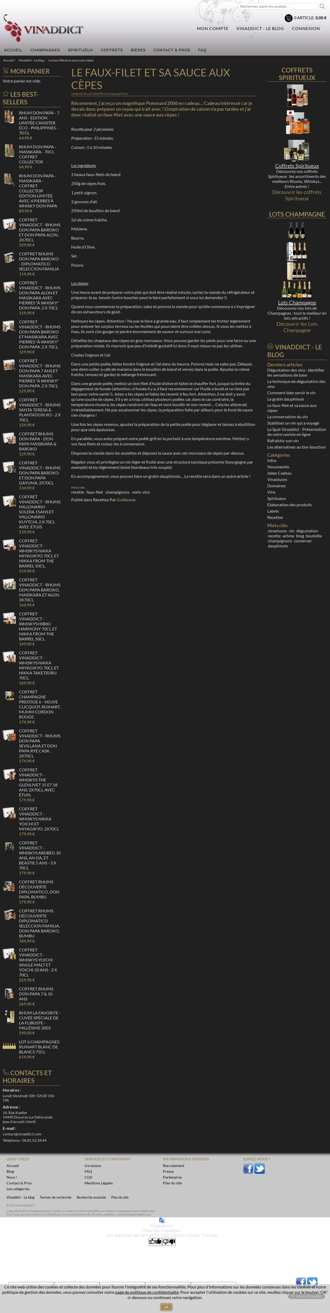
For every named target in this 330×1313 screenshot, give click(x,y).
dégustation (307, 530)
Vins (271, 491)
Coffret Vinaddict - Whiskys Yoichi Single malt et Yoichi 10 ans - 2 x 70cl (38, 962)
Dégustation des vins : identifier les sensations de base (295, 372)
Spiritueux (276, 498)
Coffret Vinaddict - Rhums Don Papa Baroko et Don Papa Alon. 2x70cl (39, 229)
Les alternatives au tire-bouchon (296, 446)
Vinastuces (277, 479)
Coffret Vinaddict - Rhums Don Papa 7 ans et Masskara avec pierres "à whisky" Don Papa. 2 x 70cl (39, 373)
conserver (303, 540)
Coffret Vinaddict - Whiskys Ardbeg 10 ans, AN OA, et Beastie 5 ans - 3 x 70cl (40, 855)
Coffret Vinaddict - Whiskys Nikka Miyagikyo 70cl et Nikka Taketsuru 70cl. (39, 665)
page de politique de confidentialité (147, 1292)
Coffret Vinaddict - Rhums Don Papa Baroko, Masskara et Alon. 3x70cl (39, 589)
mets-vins (141, 491)
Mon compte (213, 28)
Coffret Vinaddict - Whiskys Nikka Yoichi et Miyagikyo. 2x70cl (39, 818)
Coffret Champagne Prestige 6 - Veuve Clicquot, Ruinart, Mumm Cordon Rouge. (39, 704)
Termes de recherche (55, 1197)
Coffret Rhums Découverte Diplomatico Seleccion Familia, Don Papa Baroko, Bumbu (39, 923)
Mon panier (289, 19)
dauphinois (278, 545)
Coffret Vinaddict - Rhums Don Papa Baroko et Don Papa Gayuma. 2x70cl (39, 472)
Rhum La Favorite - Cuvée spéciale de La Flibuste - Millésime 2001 (40, 1020)
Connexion (306, 28)
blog (300, 535)
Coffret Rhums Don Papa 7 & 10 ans (36, 993)
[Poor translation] (169, 1242)
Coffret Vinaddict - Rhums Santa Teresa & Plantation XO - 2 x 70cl (40, 409)
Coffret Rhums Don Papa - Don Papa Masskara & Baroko (37, 441)
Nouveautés (278, 466)
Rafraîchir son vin (283, 440)
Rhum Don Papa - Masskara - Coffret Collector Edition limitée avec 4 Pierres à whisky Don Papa (38, 190)
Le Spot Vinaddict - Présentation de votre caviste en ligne (296, 432)
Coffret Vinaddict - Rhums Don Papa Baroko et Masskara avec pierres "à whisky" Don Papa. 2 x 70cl (39, 334)
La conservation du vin (287, 416)
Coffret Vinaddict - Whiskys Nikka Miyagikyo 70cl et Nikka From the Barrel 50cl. (39, 553)
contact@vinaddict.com (22, 1134)
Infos (271, 460)
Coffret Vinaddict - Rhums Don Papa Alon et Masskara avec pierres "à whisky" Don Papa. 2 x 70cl (39, 295)
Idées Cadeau (279, 472)
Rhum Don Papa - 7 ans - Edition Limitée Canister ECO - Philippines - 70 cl (39, 122)
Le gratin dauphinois (285, 398)
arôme (288, 535)
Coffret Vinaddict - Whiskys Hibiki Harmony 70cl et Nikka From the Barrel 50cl (38, 626)
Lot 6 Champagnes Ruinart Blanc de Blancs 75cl (39, 1046)
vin (291, 530)
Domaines (276, 485)
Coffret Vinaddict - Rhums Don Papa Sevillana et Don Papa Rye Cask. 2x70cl (39, 743)
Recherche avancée (91, 1197)
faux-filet (94, 491)
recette (77, 491)
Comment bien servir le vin (291, 392)
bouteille (314, 535)
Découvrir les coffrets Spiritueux (297, 195)
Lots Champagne (297, 302)
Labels (273, 510)
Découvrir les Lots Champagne (297, 326)
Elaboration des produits (289, 504)
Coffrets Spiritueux (297, 165)
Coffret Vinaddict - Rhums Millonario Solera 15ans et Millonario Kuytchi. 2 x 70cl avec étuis (39, 511)
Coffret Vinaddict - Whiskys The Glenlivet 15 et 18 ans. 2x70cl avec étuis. (38, 782)
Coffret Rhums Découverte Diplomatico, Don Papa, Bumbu (39, 889)
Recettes (101, 499)
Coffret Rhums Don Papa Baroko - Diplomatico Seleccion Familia (39, 261)
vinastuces (277, 530)
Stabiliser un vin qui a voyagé (293, 422)
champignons (117, 491)
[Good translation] (155, 1242)
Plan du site (120, 1197)
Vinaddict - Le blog (260, 28)
